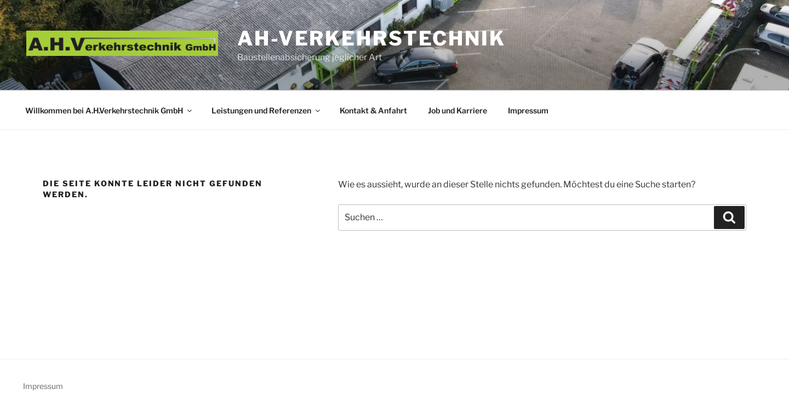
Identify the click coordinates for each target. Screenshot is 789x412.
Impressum (528, 110)
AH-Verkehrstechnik (371, 38)
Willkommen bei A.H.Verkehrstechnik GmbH (109, 110)
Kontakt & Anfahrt (373, 110)
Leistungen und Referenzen (266, 110)
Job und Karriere (457, 110)
